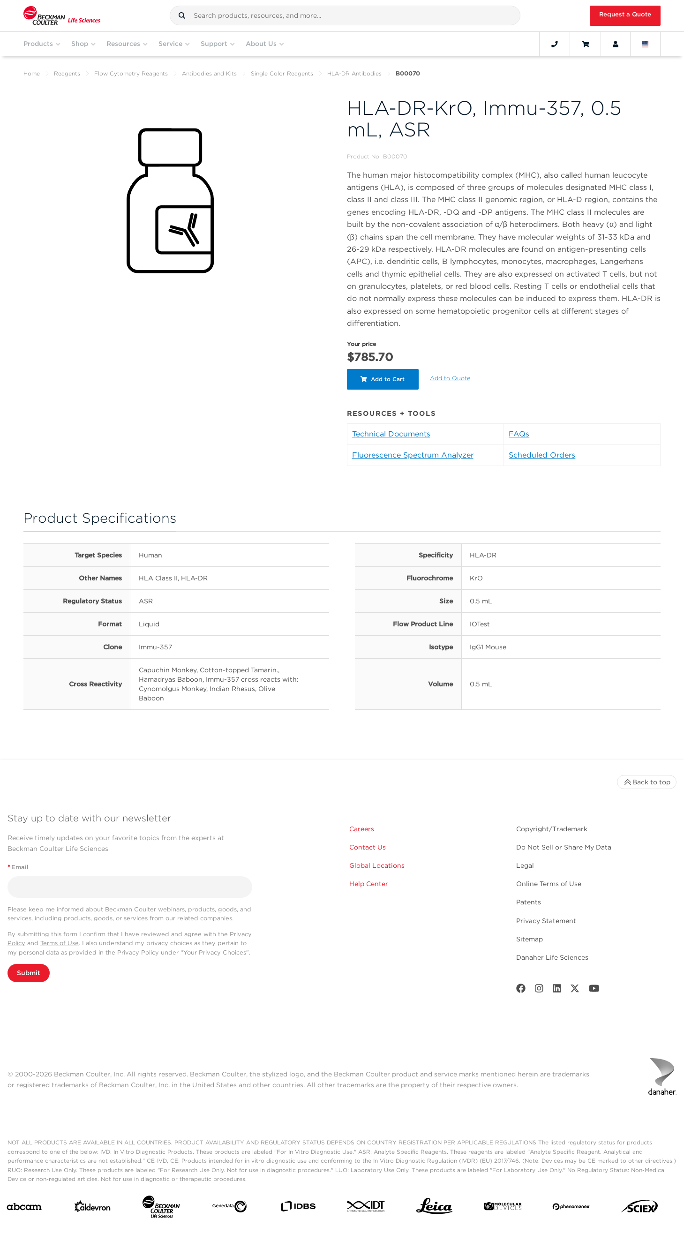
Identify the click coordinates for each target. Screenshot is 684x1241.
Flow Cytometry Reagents (131, 73)
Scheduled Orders (542, 455)
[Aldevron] (92, 1208)
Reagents (67, 73)
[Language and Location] (646, 44)
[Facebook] (521, 990)
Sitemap (529, 939)
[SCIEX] (639, 1208)
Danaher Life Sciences (552, 957)
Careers (361, 829)
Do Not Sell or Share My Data (563, 847)
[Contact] (555, 44)
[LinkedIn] (557, 990)
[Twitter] (574, 990)
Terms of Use (59, 943)
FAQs (519, 433)
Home (31, 73)
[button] (181, 15)
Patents (528, 902)
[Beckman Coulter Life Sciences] (161, 1208)
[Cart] (585, 44)
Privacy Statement (546, 921)
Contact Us (367, 847)
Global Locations (377, 865)
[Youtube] (594, 990)
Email (18, 867)
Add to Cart (383, 379)
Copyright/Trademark (551, 829)
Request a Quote (625, 14)
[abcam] (24, 1209)
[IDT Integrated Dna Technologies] (366, 1208)
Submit (28, 973)
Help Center (368, 884)
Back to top (646, 782)
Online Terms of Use (548, 884)
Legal (525, 865)
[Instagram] (539, 990)
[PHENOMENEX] (571, 1208)
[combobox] (344, 15)
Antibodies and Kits (209, 73)
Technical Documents (391, 433)
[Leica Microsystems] (434, 1208)
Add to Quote (450, 378)
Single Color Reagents (282, 73)
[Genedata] (229, 1208)
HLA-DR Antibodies (354, 73)
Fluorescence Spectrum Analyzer (413, 455)
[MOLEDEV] (502, 1208)
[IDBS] (297, 1208)
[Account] (615, 44)
